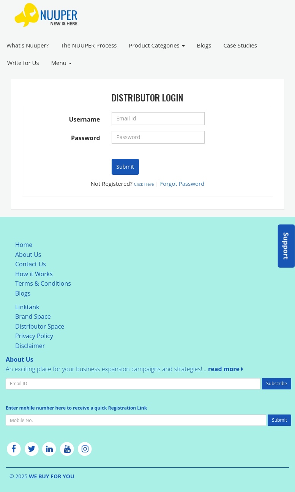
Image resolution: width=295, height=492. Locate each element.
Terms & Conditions (43, 283)
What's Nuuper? (27, 45)
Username (84, 119)
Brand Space (33, 316)
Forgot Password (182, 183)
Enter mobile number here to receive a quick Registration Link (76, 408)
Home (23, 244)
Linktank (27, 307)
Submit (125, 166)
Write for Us (23, 62)
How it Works (34, 274)
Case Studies (240, 45)
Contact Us (30, 264)
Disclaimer (30, 346)
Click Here (144, 184)
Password (85, 138)
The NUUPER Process (89, 45)
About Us (28, 254)
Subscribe (276, 383)
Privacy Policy (34, 336)
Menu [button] (61, 62)
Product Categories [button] (157, 45)
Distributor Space (39, 326)
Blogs (204, 45)
